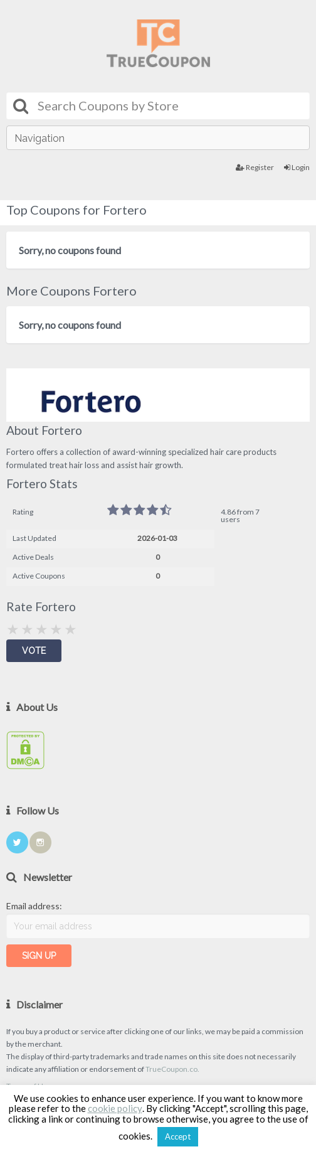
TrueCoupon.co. (172, 1069)
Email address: (34, 905)
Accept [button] (178, 1136)
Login (297, 167)
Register (255, 167)
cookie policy (115, 1108)
